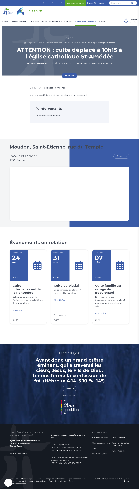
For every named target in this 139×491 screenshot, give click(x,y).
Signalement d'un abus (76, 481)
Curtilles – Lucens (100, 439)
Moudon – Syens (99, 455)
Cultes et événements (85, 22)
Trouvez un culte (130, 21)
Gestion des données (18, 485)
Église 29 (91, 3)
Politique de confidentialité (55, 481)
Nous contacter (20, 455)
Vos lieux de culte (75, 3)
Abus (101, 3)
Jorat (94, 450)
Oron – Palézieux (119, 439)
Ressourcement (18, 22)
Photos (33, 22)
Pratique (56, 22)
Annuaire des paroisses (37, 483)
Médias (39, 481)
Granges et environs (101, 445)
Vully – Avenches (119, 453)
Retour (71, 76)
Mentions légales (27, 481)
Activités (44, 22)
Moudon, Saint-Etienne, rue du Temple (94, 63)
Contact (72, 483)
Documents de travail (18, 483)
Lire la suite (69, 390)
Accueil (5, 22)
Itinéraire (123, 156)
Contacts (102, 22)
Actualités (69, 22)
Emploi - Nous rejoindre (57, 483)
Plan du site (14, 481)
